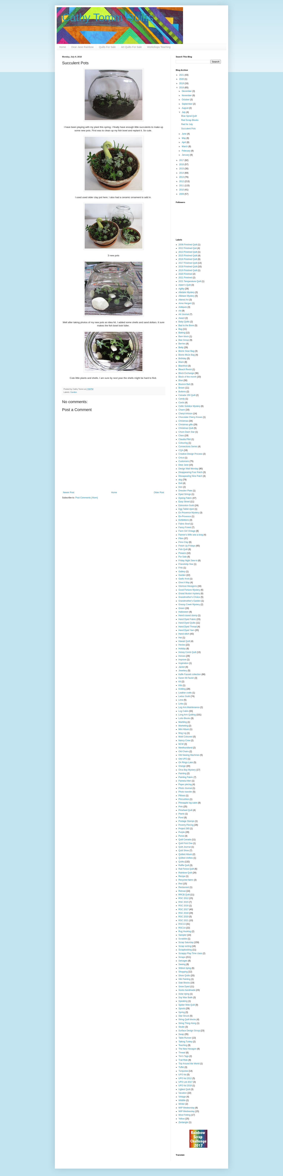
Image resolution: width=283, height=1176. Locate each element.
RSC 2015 (183, 902)
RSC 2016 (183, 905)
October (186, 99)
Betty (180, 347)
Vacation (182, 1093)
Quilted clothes (185, 858)
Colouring (183, 443)
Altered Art (183, 299)
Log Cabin (183, 711)
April (184, 142)
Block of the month (187, 377)
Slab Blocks (184, 982)
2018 (182, 87)
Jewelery (182, 670)
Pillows (181, 795)
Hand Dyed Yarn (186, 630)
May (184, 138)
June (184, 134)
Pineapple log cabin (187, 803)
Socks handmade (186, 990)
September (187, 104)
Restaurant (183, 887)
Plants (181, 814)
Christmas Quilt (185, 428)
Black (181, 362)
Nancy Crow (184, 740)
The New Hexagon (187, 1049)
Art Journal (183, 314)
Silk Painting (184, 979)
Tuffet (181, 1067)
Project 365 (184, 828)
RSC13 (182, 924)
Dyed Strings (184, 494)
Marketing (183, 725)
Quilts (181, 861)
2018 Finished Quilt (187, 266)
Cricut (181, 457)
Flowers (182, 553)
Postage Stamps (186, 821)
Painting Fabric (185, 777)
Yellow (181, 1118)
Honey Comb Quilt (187, 652)
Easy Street (184, 501)
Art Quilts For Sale (131, 47)
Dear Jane (183, 465)
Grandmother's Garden (189, 601)
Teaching (182, 1045)
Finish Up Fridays (186, 546)
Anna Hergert (184, 303)
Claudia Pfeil (184, 439)
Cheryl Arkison (185, 413)
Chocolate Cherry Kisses (190, 417)
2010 (182, 189)
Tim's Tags (183, 1056)
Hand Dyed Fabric (187, 619)
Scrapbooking (185, 950)
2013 (182, 177)
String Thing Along (187, 1023)
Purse (181, 836)
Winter (181, 1104)
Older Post (159, 492)
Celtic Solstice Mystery (189, 406)
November (187, 95)
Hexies (181, 645)
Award (181, 318)
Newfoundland (185, 747)
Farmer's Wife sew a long (190, 535)
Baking (181, 332)
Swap (181, 1034)
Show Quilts (184, 975)
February (186, 150)
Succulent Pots (188, 128)
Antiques (182, 307)
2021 (182, 75)
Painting (182, 773)
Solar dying (183, 994)
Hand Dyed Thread (187, 626)
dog (180, 479)
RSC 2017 (183, 909)
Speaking (183, 1001)
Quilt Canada (184, 839)
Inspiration (183, 663)
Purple (181, 832)
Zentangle (183, 1122)
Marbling (182, 722)
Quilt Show (183, 850)
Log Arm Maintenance (189, 707)
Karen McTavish (186, 678)
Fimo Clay (183, 542)
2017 (182, 160)
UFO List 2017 (185, 1082)
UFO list (182, 1074)
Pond (181, 817)
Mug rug (182, 733)
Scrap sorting (184, 946)
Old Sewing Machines (188, 755)
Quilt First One (185, 843)
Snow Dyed (184, 986)
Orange (182, 766)
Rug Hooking (184, 931)
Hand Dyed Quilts (186, 623)
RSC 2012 (183, 898)
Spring (181, 1012)
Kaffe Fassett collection (189, 674)
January (186, 155)
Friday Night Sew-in (187, 560)
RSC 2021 (183, 920)
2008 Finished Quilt (187, 244)
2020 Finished (185, 274)
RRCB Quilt (184, 894)
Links (181, 703)
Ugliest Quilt (184, 1089)
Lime (180, 700)
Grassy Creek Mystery (189, 604)
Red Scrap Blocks (189, 120)
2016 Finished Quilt (187, 259)
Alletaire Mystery (186, 292)
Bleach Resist (185, 369)
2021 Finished (185, 277)
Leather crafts (185, 692)
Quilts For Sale (107, 47)
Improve (182, 659)
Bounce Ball (184, 384)
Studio (181, 1027)
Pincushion (183, 799)
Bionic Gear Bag (186, 351)
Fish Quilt (183, 549)
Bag (180, 329)
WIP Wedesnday (186, 1107)
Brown (181, 388)
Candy (181, 399)
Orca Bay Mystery (187, 770)
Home (62, 47)
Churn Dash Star (186, 432)
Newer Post (68, 492)
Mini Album (183, 729)
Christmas (183, 421)
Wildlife (182, 1100)
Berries (181, 343)
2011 (182, 185)
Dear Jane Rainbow (82, 47)
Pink (180, 806)
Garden (73, 392)
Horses (181, 656)
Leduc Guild (184, 696)
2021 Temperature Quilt (189, 281)
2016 (182, 164)
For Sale (182, 556)
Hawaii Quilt (184, 641)
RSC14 (182, 928)
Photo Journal (185, 788)
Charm (181, 410)
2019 (182, 83)
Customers (183, 461)
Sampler (182, 935)
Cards (181, 402)
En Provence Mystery (188, 512)
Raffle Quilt (183, 865)
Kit (179, 681)
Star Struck (183, 1016)
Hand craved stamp (187, 615)
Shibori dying (184, 968)
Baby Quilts (184, 321)
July (184, 112)
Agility (181, 288)
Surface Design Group (189, 1030)
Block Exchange (186, 373)
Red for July (187, 124)
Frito (180, 567)
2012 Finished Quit (187, 248)
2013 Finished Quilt (187, 252)
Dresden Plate (185, 490)
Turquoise (183, 1071)
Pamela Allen (184, 781)
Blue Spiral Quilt (189, 116)
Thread (181, 1052)
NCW (181, 744)
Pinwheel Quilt (185, 810)
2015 (182, 168)
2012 (182, 181)
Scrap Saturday (185, 942)
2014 (182, 173)
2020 (182, 79)
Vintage (182, 1096)
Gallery (181, 571)
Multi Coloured (185, 736)
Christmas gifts (185, 424)
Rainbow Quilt (185, 872)
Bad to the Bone (186, 325)
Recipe (181, 876)
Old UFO (182, 759)
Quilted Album (185, 854)
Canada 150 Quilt (186, 395)
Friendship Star (185, 564)
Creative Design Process (190, 454)
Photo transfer (185, 792)
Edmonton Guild (186, 505)
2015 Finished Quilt (187, 255)
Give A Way (184, 582)
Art (179, 310)
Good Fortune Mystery (189, 590)
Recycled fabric (185, 880)
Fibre (180, 538)
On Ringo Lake (185, 762)
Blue (180, 380)
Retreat (182, 891)
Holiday (182, 648)
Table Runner (184, 1038)
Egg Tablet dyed (186, 509)
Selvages (182, 960)
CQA (180, 450)
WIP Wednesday (186, 1111)
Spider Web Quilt (186, 1005)
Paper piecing (185, 784)
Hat (180, 637)
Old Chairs (183, 751)
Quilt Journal (184, 847)
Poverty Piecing (185, 825)
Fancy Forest (184, 527)
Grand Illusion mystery (189, 593)
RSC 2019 (183, 916)
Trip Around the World (188, 1063)
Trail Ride (183, 1060)
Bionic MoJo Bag (186, 355)
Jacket (181, 667)
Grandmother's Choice (189, 597)
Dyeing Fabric (185, 498)
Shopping (183, 971)
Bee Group (183, 340)
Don (180, 487)
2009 (182, 194)
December (187, 91)
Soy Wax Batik (185, 997)
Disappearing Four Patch (190, 472)
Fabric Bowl (184, 524)
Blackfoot (182, 366)
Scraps (181, 957)
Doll (180, 483)
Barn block (183, 336)
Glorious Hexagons (187, 586)
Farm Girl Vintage (186, 531)
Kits (180, 685)
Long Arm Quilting (187, 714)
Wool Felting (184, 1115)
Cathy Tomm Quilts (107, 17)
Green (181, 608)
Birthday (182, 358)
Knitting (182, 689)
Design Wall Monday (188, 468)
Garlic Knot (183, 578)
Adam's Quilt (184, 285)
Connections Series (187, 446)
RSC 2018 (183, 913)
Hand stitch (183, 634)
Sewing (182, 964)
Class (181, 435)
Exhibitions (183, 520)
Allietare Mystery (186, 296)
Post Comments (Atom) (86, 497)
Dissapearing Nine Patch (190, 476)
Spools (181, 1008)
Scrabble (182, 939)
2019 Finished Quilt (187, 270)
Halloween (183, 612)
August (185, 108)
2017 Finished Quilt (187, 263)
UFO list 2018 (185, 1085)
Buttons (182, 391)
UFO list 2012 (185, 1078)
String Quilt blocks (187, 1019)
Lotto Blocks (184, 718)
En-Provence (184, 516)
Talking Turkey (185, 1041)
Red (180, 883)
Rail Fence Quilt (186, 869)
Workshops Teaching (158, 47)
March (185, 146)
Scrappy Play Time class (190, 953)
